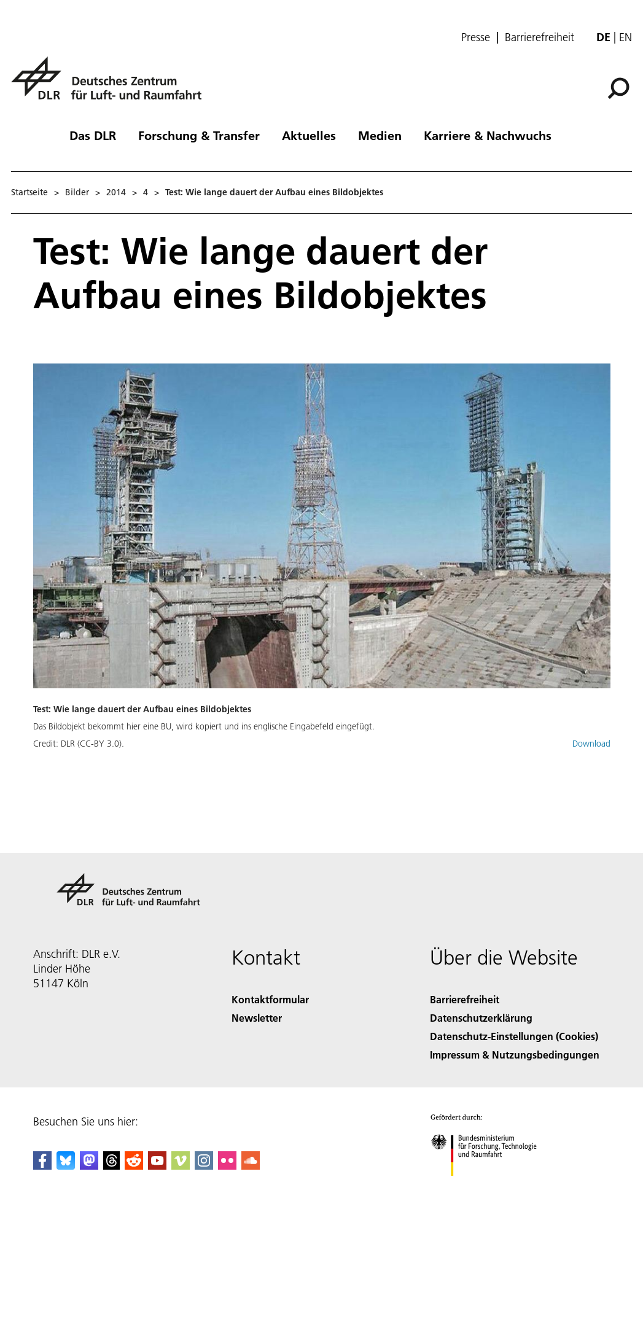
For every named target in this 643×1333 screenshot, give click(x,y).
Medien (380, 135)
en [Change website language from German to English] (625, 37)
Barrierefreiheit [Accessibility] (464, 999)
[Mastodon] (89, 1166)
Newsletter (257, 1017)
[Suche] (618, 88)
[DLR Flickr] (227, 1166)
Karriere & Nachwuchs (487, 135)
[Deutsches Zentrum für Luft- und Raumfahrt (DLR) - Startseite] (111, 85)
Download (591, 743)
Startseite (29, 192)
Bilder (77, 192)
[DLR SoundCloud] (250, 1166)
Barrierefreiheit (539, 37)
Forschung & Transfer (199, 135)
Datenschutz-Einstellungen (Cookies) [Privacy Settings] (514, 1036)
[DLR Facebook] (42, 1166)
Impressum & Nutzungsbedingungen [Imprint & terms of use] (514, 1054)
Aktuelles (309, 135)
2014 (116, 192)
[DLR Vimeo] (180, 1166)
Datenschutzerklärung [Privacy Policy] (481, 1017)
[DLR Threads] (111, 1166)
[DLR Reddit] (134, 1166)
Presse (475, 37)
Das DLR (92, 135)
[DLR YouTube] (157, 1166)
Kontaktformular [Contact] (270, 999)
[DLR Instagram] (204, 1166)
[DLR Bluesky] (66, 1166)
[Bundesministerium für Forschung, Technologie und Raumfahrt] (490, 1186)
